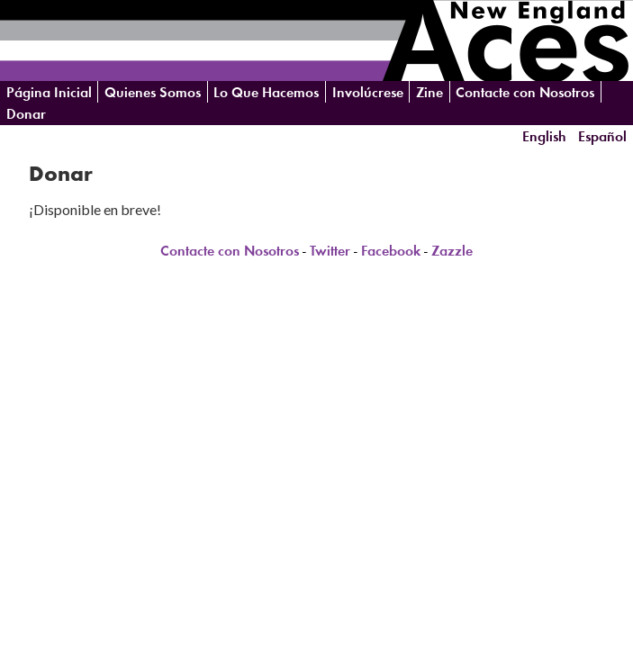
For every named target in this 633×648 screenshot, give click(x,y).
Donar (26, 113)
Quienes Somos (152, 92)
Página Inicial (49, 92)
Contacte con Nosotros (525, 92)
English (544, 135)
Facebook (390, 250)
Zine (429, 92)
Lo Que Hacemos (266, 92)
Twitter (330, 250)
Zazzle (452, 250)
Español (602, 135)
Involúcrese (367, 92)
